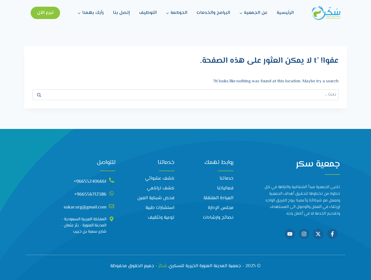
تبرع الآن (45, 12)
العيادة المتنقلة (218, 198)
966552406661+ (90, 181)
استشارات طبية (160, 208)
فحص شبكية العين (155, 198)
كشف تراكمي (160, 188)
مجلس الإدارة (220, 208)
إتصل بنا (121, 12)
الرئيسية (285, 12)
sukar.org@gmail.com (85, 207)
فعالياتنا (225, 188)
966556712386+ (90, 194)
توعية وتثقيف (161, 217)
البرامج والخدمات (213, 12)
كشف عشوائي (159, 178)
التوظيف (148, 12)
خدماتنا (226, 178)
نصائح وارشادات (218, 217)
